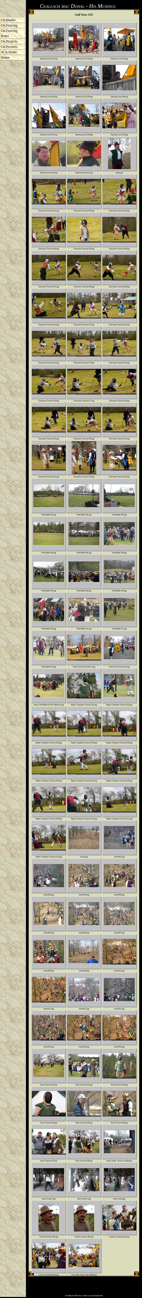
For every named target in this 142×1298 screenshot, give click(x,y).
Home (5, 57)
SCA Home (9, 52)
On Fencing (9, 25)
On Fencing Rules (9, 33)
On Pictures (9, 47)
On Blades (8, 20)
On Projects (9, 41)
